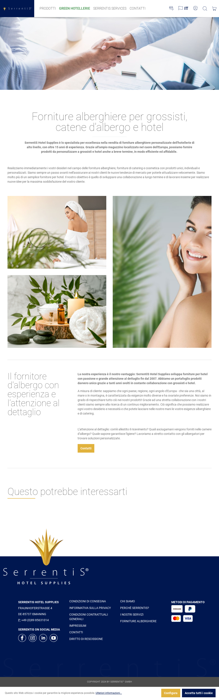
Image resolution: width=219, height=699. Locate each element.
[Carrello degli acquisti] (214, 8)
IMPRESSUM (77, 625)
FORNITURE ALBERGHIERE (138, 621)
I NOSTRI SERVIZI (132, 614)
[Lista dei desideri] (171, 8)
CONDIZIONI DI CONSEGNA (87, 601)
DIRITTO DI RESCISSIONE (86, 639)
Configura (171, 693)
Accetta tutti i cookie (199, 693)
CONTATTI (76, 632)
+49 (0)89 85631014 (35, 620)
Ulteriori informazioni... (109, 693)
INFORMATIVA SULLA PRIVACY (90, 608)
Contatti (86, 448)
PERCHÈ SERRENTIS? (134, 608)
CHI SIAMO (127, 601)
